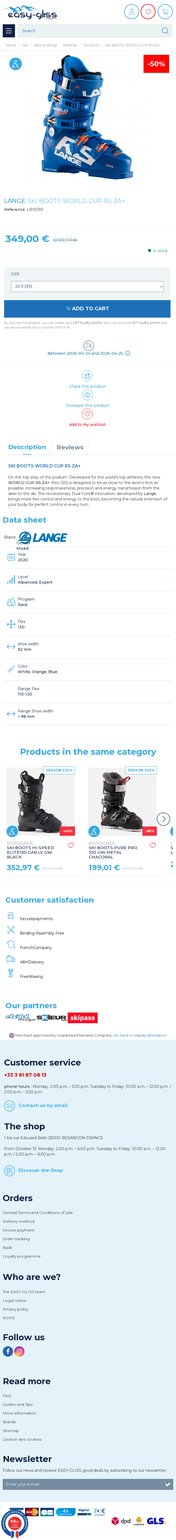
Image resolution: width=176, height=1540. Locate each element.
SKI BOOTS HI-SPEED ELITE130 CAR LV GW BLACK (30, 850)
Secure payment (18, 1230)
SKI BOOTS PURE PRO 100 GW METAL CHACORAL (113, 850)
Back (7, 1247)
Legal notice (14, 1300)
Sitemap (11, 1430)
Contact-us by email (43, 1105)
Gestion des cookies (22, 1439)
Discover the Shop (40, 1170)
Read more (27, 1381)
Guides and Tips (17, 1404)
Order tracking (16, 1238)
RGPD (9, 1317)
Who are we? (32, 1277)
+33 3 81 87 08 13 (25, 1075)
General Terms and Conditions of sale (38, 1212)
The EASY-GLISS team (24, 1291)
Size (16, 273)
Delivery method (18, 1221)
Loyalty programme (22, 1256)
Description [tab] (27, 447)
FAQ (7, 1395)
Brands (9, 1421)
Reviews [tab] (69, 447)
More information (19, 1413)
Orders (18, 1198)
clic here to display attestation (139, 1035)
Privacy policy (15, 1309)
